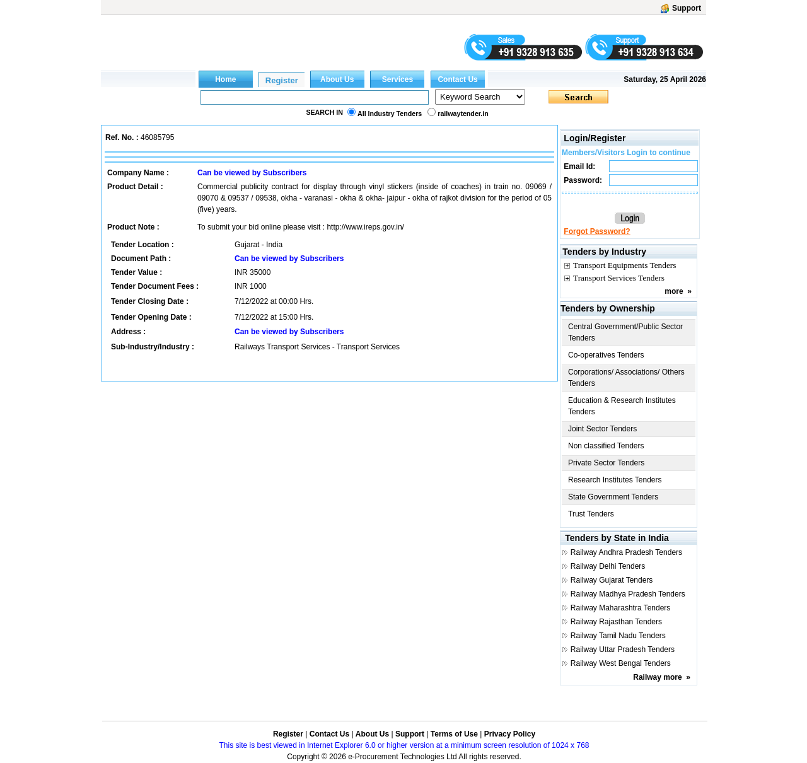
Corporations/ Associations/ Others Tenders (626, 378)
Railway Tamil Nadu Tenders (618, 635)
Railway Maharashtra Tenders (621, 607)
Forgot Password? (597, 231)
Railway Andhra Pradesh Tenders (626, 552)
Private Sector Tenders (606, 462)
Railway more (657, 677)
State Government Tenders (613, 496)
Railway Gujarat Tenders (612, 580)
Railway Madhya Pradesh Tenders (628, 594)
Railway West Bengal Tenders (621, 663)
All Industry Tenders (389, 113)
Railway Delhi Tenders (608, 566)
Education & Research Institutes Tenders (622, 406)
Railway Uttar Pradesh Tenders (623, 649)
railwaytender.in (463, 113)
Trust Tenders (591, 514)
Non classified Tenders (606, 445)
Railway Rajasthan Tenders (616, 621)
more (674, 291)
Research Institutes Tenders (615, 479)
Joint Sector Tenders (602, 428)
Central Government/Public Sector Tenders (625, 332)
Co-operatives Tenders (606, 355)
